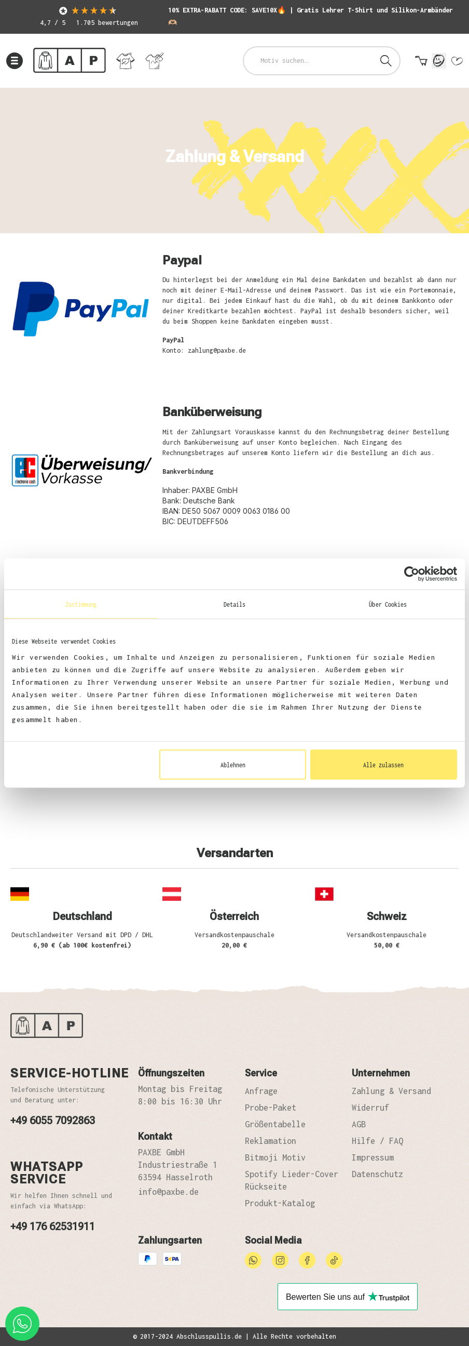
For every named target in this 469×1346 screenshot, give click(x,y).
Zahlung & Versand (391, 1091)
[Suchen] (386, 60)
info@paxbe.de (168, 1191)
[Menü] (14, 60)
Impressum (373, 1157)
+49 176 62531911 (52, 1226)
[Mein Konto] (439, 61)
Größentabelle (275, 1124)
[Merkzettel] (456, 63)
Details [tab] (235, 603)
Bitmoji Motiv (275, 1157)
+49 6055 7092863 (52, 1120)
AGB (359, 1124)
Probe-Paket (270, 1107)
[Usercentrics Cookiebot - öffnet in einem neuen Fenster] (411, 573)
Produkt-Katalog (280, 1203)
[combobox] (308, 60)
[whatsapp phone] (22, 1324)
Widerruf (370, 1107)
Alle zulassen (383, 765)
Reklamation (270, 1140)
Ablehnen (232, 765)
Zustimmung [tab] (81, 603)
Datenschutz (377, 1174)
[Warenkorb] (421, 63)
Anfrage (261, 1091)
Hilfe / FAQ (377, 1140)
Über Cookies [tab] (388, 603)
